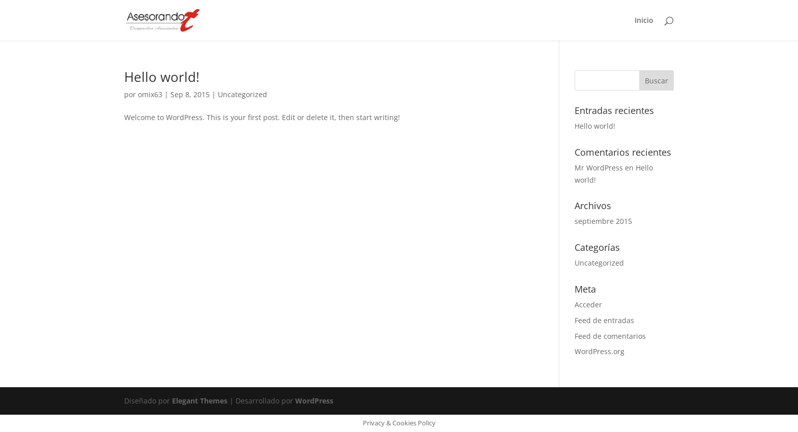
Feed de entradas (604, 320)
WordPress (314, 401)
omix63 (150, 94)
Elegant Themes (199, 401)
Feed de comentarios (610, 336)
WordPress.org (599, 351)
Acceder (588, 304)
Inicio (644, 21)
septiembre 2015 (603, 221)
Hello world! (162, 77)
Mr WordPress (599, 167)
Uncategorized (242, 94)
